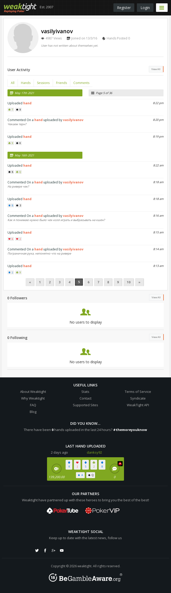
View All (155, 69)
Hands (25, 83)
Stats (85, 391)
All (12, 83)
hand (27, 103)
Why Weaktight (33, 398)
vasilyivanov (73, 120)
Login (145, 7)
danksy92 (94, 452)
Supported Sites (85, 405)
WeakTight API (138, 405)
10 (128, 282)
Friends (61, 83)
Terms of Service (138, 391)
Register (124, 7)
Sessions (43, 83)
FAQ (33, 405)
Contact (85, 398)
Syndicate (138, 398)
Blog (33, 411)
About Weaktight (33, 391)
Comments (81, 83)
